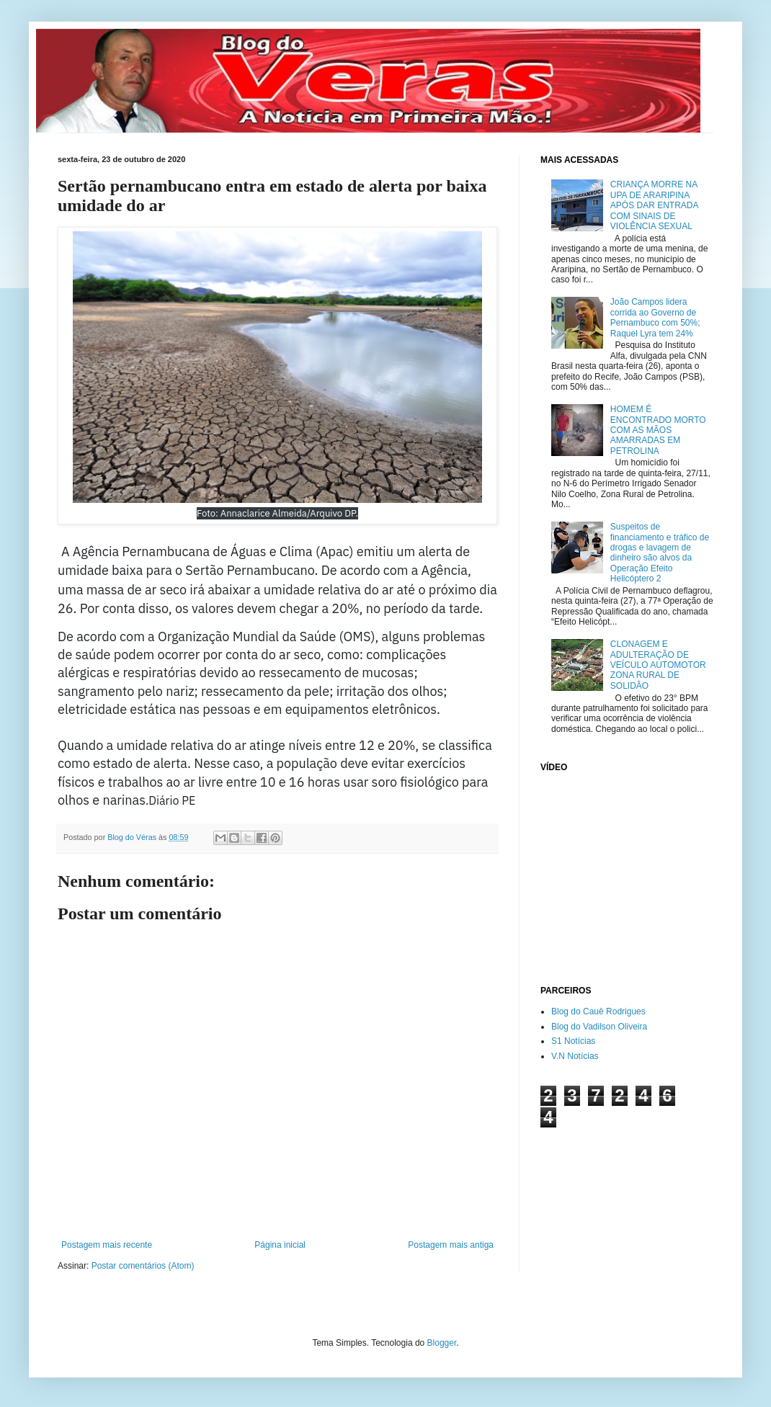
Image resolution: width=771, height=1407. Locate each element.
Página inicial (280, 1245)
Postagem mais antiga (451, 1245)
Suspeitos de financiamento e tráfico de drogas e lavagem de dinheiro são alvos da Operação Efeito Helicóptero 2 (659, 553)
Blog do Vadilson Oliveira (599, 1027)
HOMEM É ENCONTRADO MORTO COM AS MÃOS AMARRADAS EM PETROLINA (658, 430)
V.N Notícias (575, 1056)
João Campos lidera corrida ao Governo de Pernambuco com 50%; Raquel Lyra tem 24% (655, 317)
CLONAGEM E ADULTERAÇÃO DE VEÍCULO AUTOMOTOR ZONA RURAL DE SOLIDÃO (658, 665)
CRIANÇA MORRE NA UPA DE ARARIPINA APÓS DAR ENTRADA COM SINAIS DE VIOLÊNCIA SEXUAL (654, 205)
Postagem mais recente (106, 1245)
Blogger (442, 1343)
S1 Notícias (573, 1041)
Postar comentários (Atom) (143, 1266)
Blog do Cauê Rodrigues (598, 1011)
